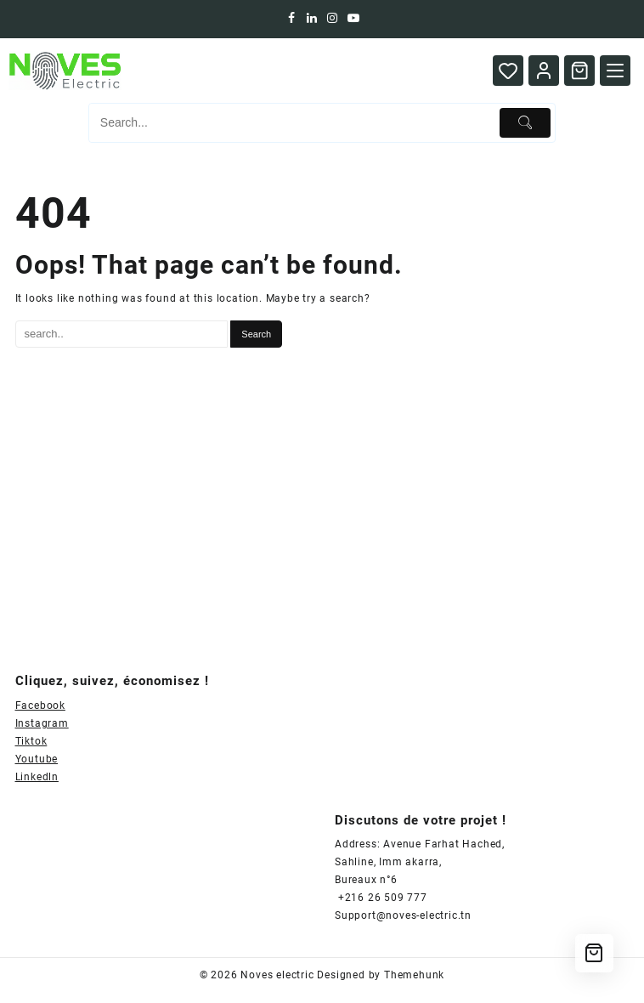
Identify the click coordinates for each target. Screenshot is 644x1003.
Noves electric (277, 975)
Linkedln (37, 777)
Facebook (40, 705)
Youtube (37, 759)
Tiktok (31, 741)
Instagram (42, 723)
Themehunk (414, 975)
